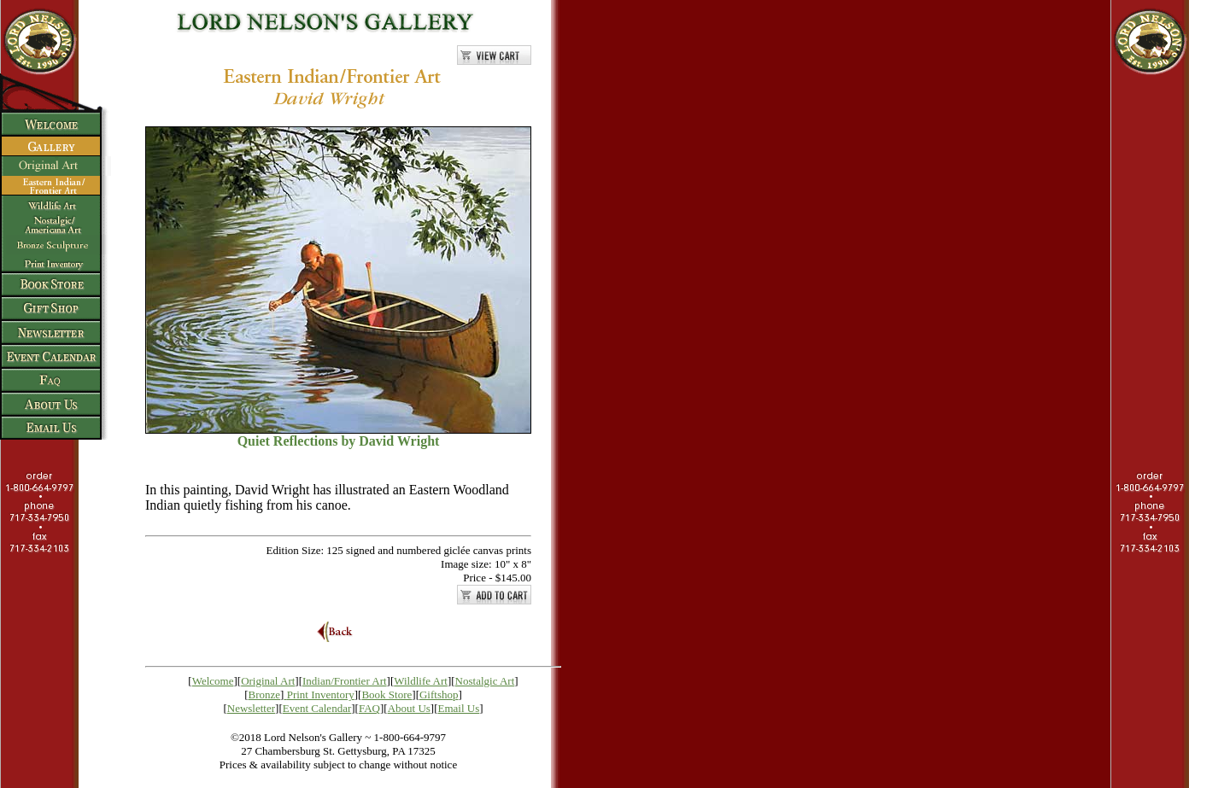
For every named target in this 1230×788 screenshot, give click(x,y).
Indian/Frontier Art (344, 680)
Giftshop (439, 694)
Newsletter (251, 708)
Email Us (459, 708)
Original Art (268, 680)
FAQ (369, 708)
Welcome (213, 680)
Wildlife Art (421, 680)
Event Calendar (317, 708)
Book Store (386, 694)
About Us (409, 708)
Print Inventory (320, 694)
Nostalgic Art (485, 680)
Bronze (265, 694)
